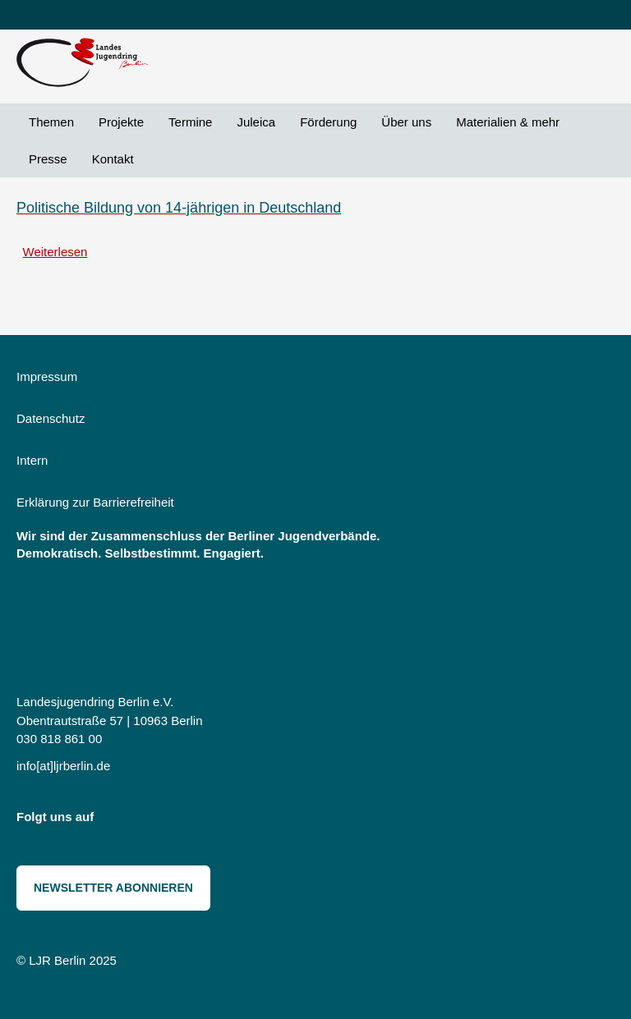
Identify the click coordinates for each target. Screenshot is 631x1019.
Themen (51, 122)
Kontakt (113, 159)
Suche (158, 158)
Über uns (406, 122)
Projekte (121, 122)
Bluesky (154, 820)
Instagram (117, 820)
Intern (32, 460)
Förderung (328, 122)
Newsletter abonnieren (113, 887)
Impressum (46, 376)
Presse (48, 159)
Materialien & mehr (508, 122)
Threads (190, 820)
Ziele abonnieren (23, 287)
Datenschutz (50, 418)
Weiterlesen (55, 252)
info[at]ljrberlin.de (63, 766)
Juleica (256, 122)
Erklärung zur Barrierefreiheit (95, 502)
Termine (190, 122)
